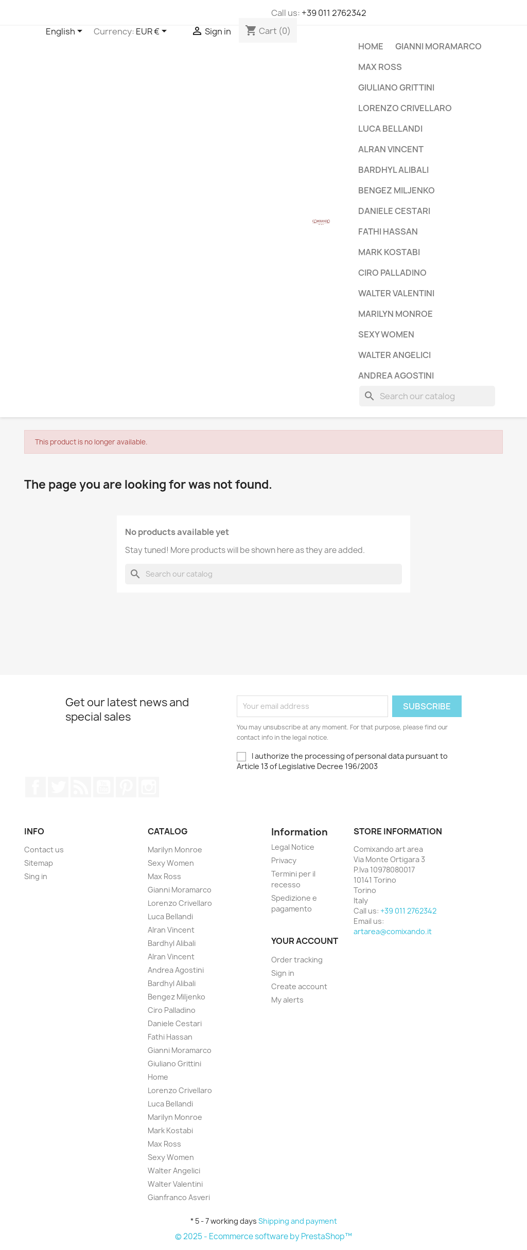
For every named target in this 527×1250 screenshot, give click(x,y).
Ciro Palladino (392, 272)
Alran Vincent (391, 149)
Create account (299, 986)
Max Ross (380, 67)
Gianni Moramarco (438, 46)
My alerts (287, 1000)
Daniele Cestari (394, 211)
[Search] (427, 396)
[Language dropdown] (66, 32)
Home (370, 46)
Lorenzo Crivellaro (405, 108)
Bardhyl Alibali (393, 169)
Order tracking (297, 960)
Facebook (35, 787)
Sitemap (38, 863)
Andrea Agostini (396, 375)
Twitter (58, 787)
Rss (81, 787)
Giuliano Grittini (396, 87)
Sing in (35, 876)
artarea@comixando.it (393, 931)
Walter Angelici (394, 355)
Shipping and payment (297, 1221)
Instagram (148, 787)
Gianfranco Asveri (179, 1197)
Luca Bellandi (390, 128)
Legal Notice (292, 847)
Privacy (283, 860)
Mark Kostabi (389, 252)
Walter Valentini (396, 293)
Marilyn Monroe (395, 313)
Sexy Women (386, 334)
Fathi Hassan (388, 231)
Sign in (282, 973)
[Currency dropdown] (153, 32)
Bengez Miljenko (396, 190)
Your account (304, 941)
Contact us (44, 849)
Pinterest (126, 787)
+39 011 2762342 (334, 13)
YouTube (103, 787)
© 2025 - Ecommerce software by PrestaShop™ (263, 1236)
